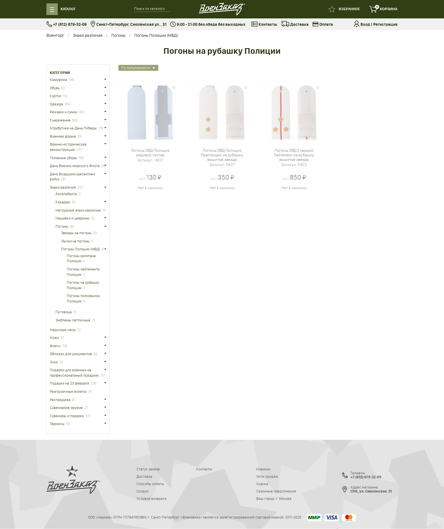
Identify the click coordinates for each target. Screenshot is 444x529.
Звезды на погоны (76, 233)
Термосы (57, 423)
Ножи (54, 337)
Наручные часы (63, 329)
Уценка (262, 483)
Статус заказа (148, 469)
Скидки (142, 491)
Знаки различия (88, 35)
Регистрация (385, 24)
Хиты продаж (267, 476)
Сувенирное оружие (66, 407)
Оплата (322, 24)
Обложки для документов (71, 353)
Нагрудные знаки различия (78, 210)
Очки (54, 362)
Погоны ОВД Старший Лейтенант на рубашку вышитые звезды (294, 155)
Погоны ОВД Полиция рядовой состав (150, 152)
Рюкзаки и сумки (63, 112)
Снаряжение (60, 120)
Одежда (56, 104)
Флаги (55, 346)
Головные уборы (63, 157)
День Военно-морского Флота (75, 165)
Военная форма (63, 136)
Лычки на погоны (75, 241)
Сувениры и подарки (67, 415)
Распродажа (60, 399)
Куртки (55, 95)
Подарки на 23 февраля (69, 383)
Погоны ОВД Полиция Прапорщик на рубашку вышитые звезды (222, 155)
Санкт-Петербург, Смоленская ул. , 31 (128, 24)
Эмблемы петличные (73, 320)
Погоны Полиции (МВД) (156, 35)
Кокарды (63, 202)
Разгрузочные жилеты (68, 391)
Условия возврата (151, 498)
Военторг (55, 35)
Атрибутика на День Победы (73, 128)
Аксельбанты (66, 193)
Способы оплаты (150, 483)
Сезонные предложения (276, 491)
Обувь (54, 88)
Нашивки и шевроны (72, 218)
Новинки (263, 469)
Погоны (118, 35)
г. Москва (283, 498)
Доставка (295, 24)
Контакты (264, 24)
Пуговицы (64, 312)
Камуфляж (58, 79)
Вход (365, 24)
